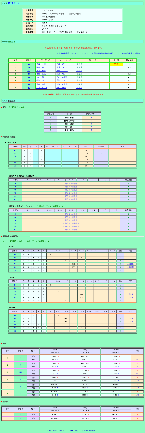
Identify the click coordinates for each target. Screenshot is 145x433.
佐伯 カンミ (62, 67)
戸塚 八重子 (62, 84)
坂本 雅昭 (40, 71)
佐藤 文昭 (40, 64)
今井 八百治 (41, 88)
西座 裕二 (40, 67)
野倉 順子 (61, 74)
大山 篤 (40, 77)
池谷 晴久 (40, 84)
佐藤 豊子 (61, 64)
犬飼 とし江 (62, 71)
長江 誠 (40, 80)
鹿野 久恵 (61, 80)
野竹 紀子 (61, 88)
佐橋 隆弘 (40, 74)
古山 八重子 (62, 77)
